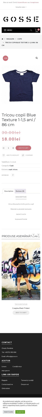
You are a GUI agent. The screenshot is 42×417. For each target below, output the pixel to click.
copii (10, 169)
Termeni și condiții (27, 380)
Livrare (4, 366)
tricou (15, 169)
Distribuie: (5, 175)
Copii (19, 39)
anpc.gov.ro (6, 370)
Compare (29, 155)
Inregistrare (34, 2)
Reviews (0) (20, 191)
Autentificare (22, 2)
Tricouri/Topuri (21, 304)
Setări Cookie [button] (8, 412)
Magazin (10, 39)
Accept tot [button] (20, 412)
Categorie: (5, 166)
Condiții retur (17, 366)
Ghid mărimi (6, 388)
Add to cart (23, 148)
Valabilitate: (6, 162)
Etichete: (5, 169)
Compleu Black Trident (21, 308)
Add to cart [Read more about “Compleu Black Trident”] (21, 312)
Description (8, 191)
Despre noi (25, 384)
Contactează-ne (7, 384)
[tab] (9, 191)
